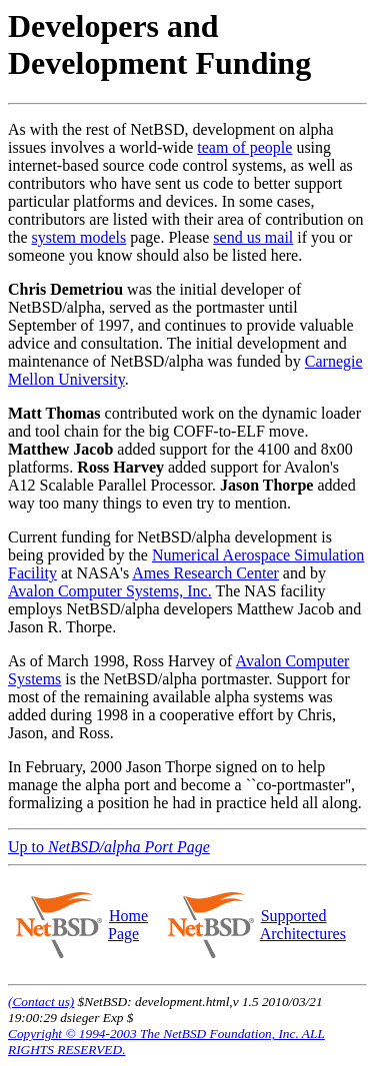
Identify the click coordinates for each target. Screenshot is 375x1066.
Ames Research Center (205, 572)
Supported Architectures (303, 924)
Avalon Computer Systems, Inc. (110, 590)
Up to (109, 846)
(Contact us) (41, 1001)
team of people (244, 147)
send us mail (253, 237)
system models (79, 237)
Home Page (128, 924)
